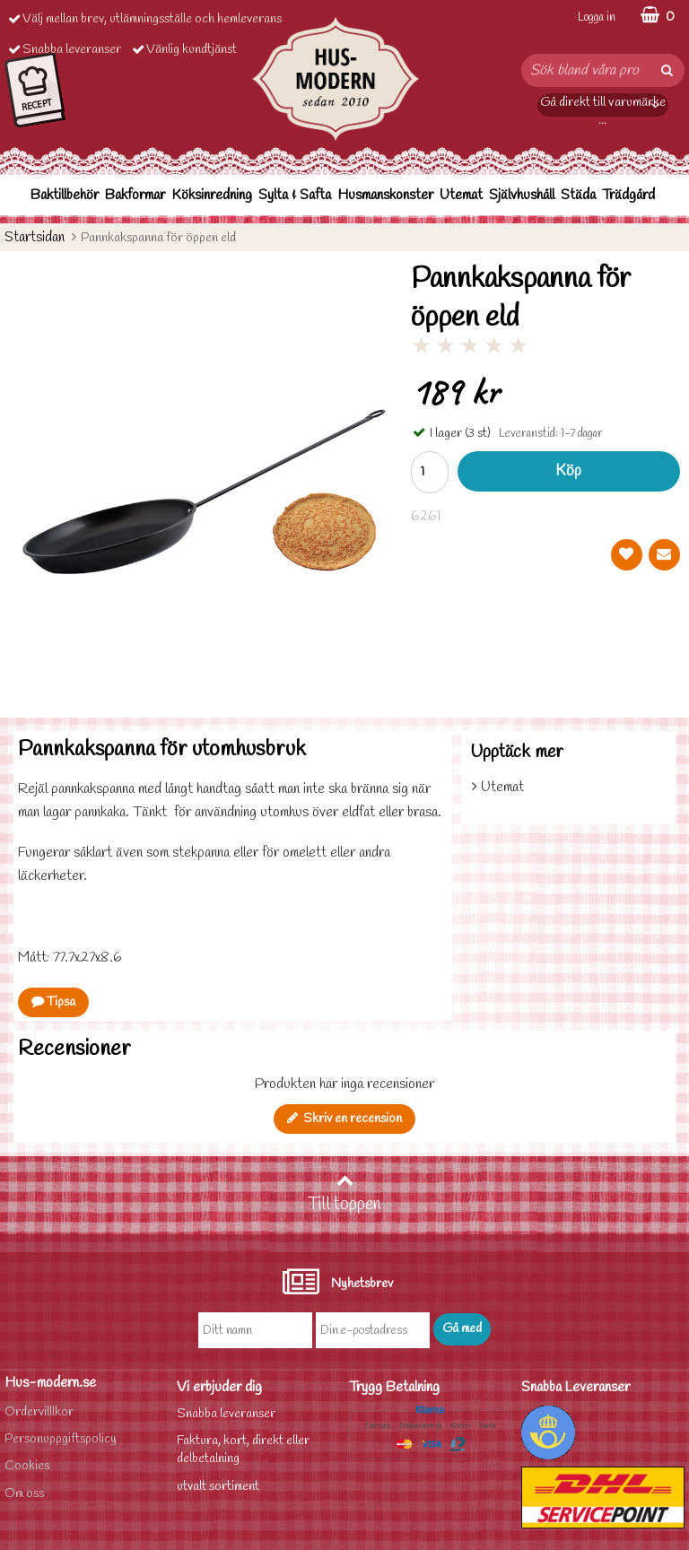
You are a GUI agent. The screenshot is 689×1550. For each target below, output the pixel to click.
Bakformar (135, 195)
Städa (578, 195)
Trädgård (628, 195)
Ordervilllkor (39, 1412)
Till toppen (344, 1193)
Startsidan (34, 237)
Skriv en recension (344, 1119)
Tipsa (53, 1002)
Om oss (24, 1493)
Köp (568, 471)
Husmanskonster (385, 195)
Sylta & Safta (294, 195)
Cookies (26, 1466)
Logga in (596, 17)
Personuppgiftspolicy (60, 1439)
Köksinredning (211, 195)
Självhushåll (521, 195)
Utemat (461, 195)
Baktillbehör (65, 195)
